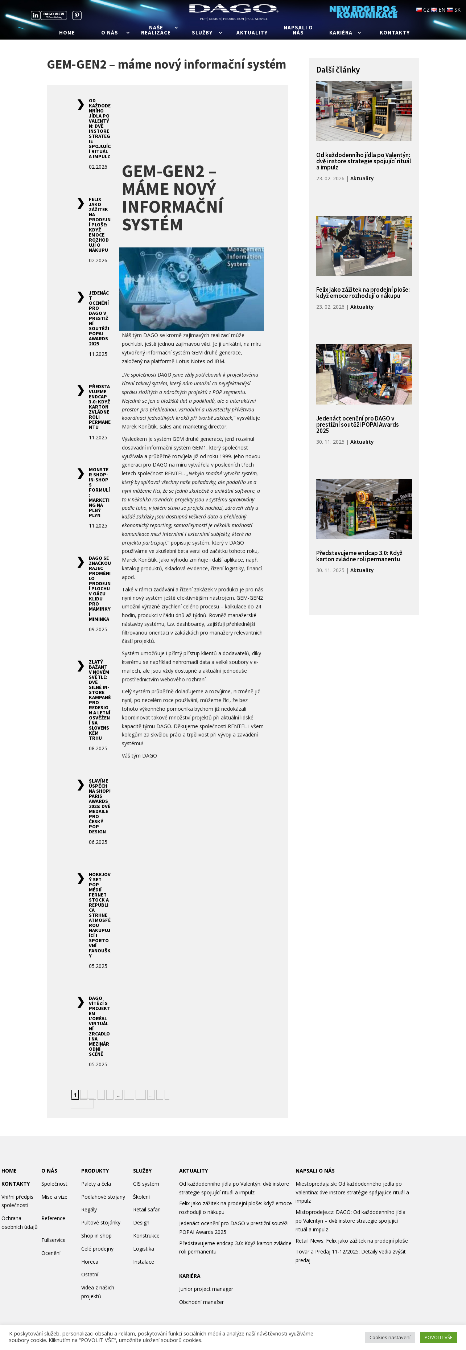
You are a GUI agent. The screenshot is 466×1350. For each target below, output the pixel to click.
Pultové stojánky (100, 1222)
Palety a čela (96, 1183)
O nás (109, 33)
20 (141, 1094)
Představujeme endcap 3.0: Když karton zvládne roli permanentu (100, 406)
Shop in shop (96, 1235)
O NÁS (49, 1170)
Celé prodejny (97, 1248)
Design (141, 1222)
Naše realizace (156, 30)
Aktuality (252, 33)
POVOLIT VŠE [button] (439, 1337)
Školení (141, 1196)
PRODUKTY (95, 1170)
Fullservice (53, 1239)
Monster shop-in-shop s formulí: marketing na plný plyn (99, 492)
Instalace (143, 1261)
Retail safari (147, 1209)
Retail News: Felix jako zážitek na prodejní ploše (352, 1240)
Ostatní (89, 1274)
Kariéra (340, 33)
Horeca (89, 1261)
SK (454, 9)
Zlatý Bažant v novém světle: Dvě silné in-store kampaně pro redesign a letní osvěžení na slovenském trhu (100, 699)
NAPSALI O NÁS (315, 1170)
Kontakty (395, 33)
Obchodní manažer (201, 1301)
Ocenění (51, 1253)
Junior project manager (206, 1288)
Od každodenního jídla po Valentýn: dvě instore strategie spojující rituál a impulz (100, 128)
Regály (89, 1209)
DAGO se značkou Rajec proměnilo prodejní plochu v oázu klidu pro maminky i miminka (100, 588)
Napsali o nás (298, 30)
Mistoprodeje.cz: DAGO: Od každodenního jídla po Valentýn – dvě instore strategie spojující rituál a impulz (350, 1221)
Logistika (143, 1248)
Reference (53, 1218)
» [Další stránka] (159, 1094)
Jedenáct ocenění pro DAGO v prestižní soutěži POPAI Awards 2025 (99, 318)
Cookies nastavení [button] (390, 1337)
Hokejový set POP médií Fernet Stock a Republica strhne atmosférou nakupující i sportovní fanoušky (100, 915)
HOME (9, 1170)
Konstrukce (146, 1235)
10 (129, 1094)
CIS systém (146, 1183)
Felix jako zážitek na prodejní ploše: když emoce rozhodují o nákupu (100, 224)
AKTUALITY (193, 1170)
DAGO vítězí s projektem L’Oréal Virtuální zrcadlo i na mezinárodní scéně (99, 1026)
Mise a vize (54, 1196)
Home (67, 33)
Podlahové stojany (103, 1196)
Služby (202, 33)
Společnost (54, 1183)
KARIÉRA (190, 1275)
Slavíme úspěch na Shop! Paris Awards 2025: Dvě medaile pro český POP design (100, 806)
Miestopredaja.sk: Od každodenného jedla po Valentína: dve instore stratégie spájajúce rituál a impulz (352, 1192)
